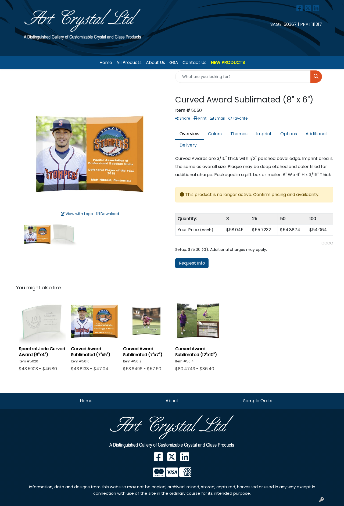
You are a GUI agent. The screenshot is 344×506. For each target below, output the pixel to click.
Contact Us (194, 62)
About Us (155, 62)
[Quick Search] (243, 76)
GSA (173, 62)
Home (105, 62)
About (172, 401)
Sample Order (258, 401)
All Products (129, 62)
